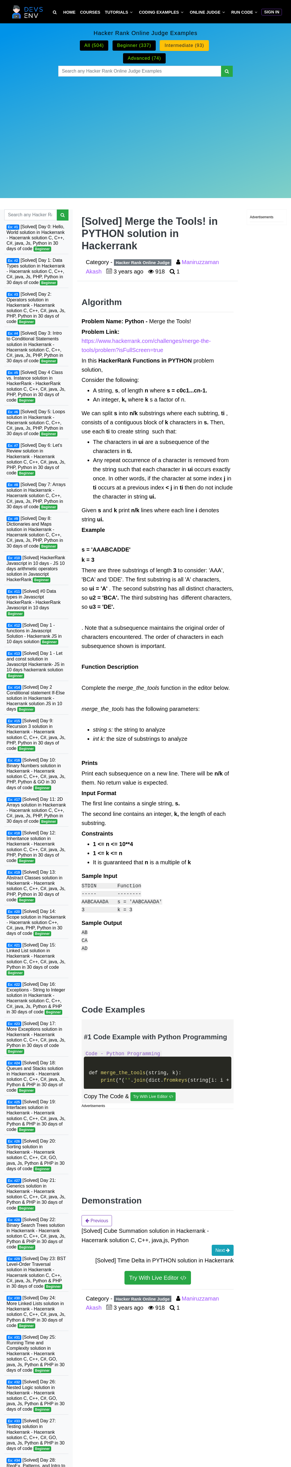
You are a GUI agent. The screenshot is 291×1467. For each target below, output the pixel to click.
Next (222, 1250)
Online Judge (205, 12)
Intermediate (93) (184, 45)
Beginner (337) (134, 45)
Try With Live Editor (153, 1097)
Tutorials (116, 12)
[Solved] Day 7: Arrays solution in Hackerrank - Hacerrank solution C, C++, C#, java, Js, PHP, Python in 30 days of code (36, 496)
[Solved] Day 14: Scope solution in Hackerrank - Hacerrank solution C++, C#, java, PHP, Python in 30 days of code (36, 923)
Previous (96, 1220)
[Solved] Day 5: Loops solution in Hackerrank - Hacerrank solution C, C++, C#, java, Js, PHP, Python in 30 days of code (36, 423)
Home (69, 12)
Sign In (271, 12)
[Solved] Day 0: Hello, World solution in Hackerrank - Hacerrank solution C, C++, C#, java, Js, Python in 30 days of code (36, 238)
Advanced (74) (144, 58)
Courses (90, 12)
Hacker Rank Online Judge (143, 262)
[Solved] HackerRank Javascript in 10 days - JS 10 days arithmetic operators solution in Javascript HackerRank (36, 569)
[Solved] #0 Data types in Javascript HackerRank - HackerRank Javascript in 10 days (34, 602)
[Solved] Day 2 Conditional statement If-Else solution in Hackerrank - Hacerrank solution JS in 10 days (36, 698)
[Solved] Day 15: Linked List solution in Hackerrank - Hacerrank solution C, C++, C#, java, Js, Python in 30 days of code (36, 959)
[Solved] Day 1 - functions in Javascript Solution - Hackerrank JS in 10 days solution (34, 634)
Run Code (242, 12)
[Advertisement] (145, 130)
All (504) (94, 45)
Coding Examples (159, 12)
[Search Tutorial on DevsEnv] (55, 12)
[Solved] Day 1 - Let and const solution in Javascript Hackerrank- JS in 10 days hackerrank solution (36, 664)
